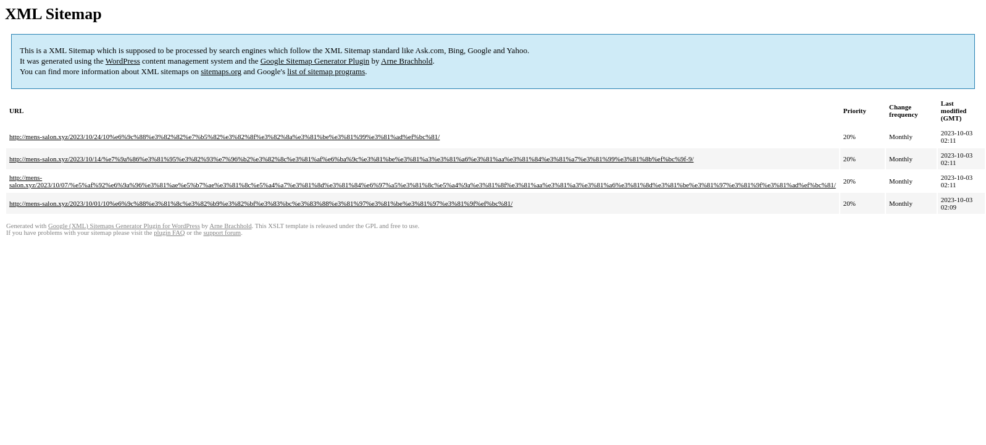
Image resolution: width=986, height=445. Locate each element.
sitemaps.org (221, 71)
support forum (222, 232)
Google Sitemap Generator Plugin (315, 61)
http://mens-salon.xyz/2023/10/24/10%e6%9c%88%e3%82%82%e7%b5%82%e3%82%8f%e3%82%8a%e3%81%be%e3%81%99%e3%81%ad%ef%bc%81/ (224, 136)
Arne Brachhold (406, 61)
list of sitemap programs (326, 71)
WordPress (123, 61)
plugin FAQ (169, 232)
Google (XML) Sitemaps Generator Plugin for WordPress (124, 225)
